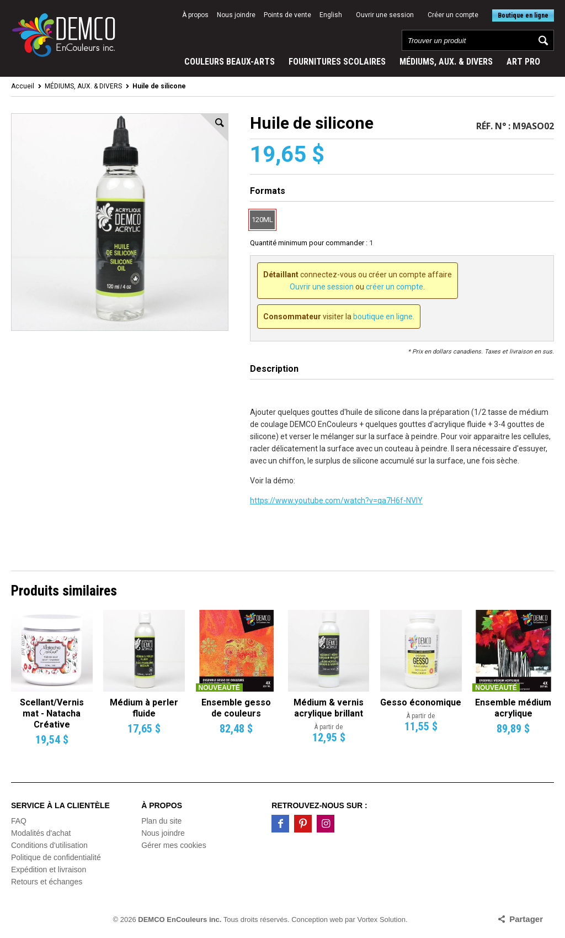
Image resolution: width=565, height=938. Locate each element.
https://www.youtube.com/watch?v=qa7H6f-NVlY (336, 500)
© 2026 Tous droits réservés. (201, 919)
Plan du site (161, 820)
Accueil (22, 86)
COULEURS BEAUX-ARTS (229, 61)
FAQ (18, 820)
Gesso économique (420, 702)
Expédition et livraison (48, 869)
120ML (262, 219)
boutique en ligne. (383, 316)
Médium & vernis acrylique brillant (329, 708)
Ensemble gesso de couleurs (236, 708)
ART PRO (523, 61)
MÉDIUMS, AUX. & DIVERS (446, 61)
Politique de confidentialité (56, 857)
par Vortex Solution (375, 919)
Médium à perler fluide (144, 708)
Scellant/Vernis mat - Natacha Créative (52, 713)
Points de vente (287, 15)
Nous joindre (236, 15)
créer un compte (394, 286)
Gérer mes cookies (173, 845)
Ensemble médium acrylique (513, 708)
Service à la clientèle (60, 805)
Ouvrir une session (385, 15)
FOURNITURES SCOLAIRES (337, 61)
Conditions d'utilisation (49, 845)
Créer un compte (453, 15)
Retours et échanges (46, 881)
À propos (195, 15)
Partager (526, 919)
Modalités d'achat (41, 833)
